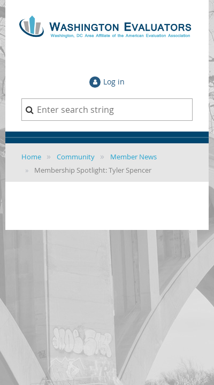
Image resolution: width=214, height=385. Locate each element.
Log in (114, 81)
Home (31, 156)
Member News (133, 156)
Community (76, 156)
